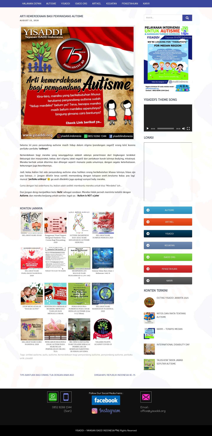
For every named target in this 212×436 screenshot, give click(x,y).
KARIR (146, 3)
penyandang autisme (112, 354)
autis (45, 354)
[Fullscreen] (188, 128)
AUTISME (51, 3)
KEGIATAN (111, 3)
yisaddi (29, 358)
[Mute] (183, 128)
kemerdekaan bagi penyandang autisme (79, 354)
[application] (168, 117)
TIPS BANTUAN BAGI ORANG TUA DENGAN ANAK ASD (47, 375)
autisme (53, 354)
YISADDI (65, 3)
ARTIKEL (96, 3)
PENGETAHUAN (130, 3)
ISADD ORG (81, 3)
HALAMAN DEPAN (31, 3)
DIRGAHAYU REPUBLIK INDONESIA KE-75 (114, 375)
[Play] (147, 128)
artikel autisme (34, 354)
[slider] (165, 128)
